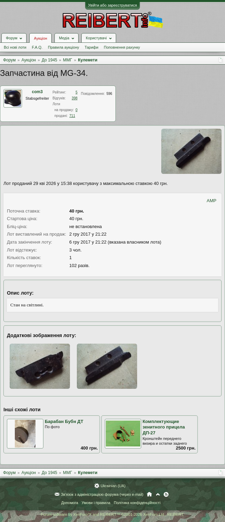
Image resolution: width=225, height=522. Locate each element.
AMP (211, 200)
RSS (166, 494)
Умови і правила (96, 503)
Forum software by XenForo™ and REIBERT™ (112, 514)
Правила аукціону (63, 47)
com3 (37, 91)
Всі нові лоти (15, 47)
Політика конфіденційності (137, 503)
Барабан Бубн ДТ (64, 421)
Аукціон (40, 38)
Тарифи (92, 47)
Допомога (69, 503)
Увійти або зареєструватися (112, 5)
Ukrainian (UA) (113, 486)
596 (109, 94)
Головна (149, 494)
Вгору (157, 494)
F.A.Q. (37, 47)
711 (72, 116)
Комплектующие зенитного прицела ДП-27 (164, 427)
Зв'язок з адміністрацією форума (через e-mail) (102, 494)
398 (75, 98)
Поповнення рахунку (122, 47)
